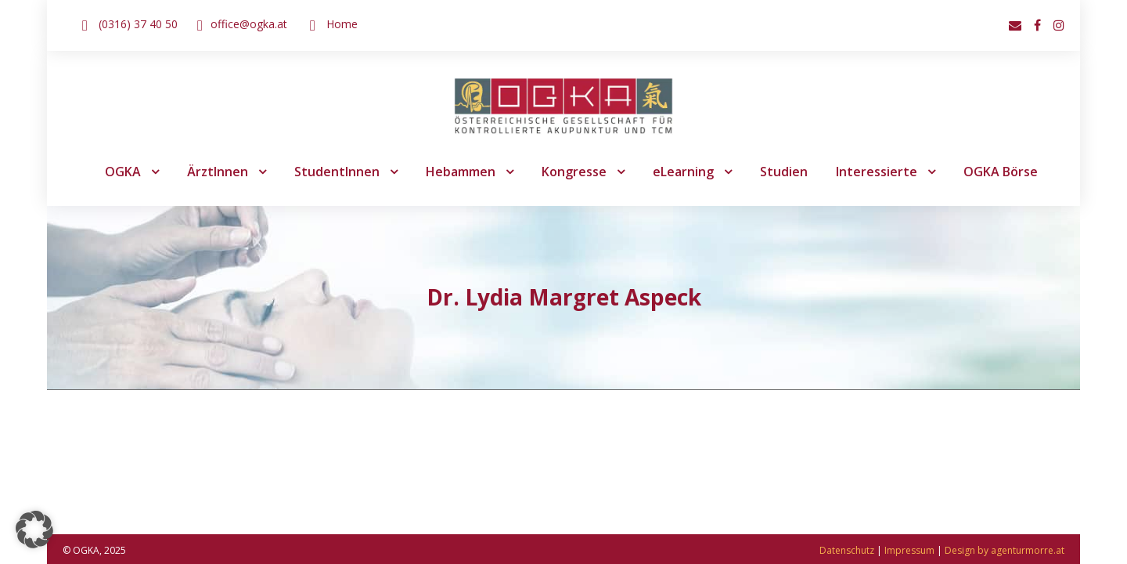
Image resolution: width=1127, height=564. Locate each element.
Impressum (909, 550)
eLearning (683, 171)
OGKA (123, 171)
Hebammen (460, 171)
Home (342, 23)
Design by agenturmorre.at (1004, 550)
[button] (34, 529)
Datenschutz (846, 550)
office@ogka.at (249, 23)
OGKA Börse (1000, 171)
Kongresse (574, 171)
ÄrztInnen (217, 171)
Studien (784, 171)
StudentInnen (337, 171)
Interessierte (876, 171)
